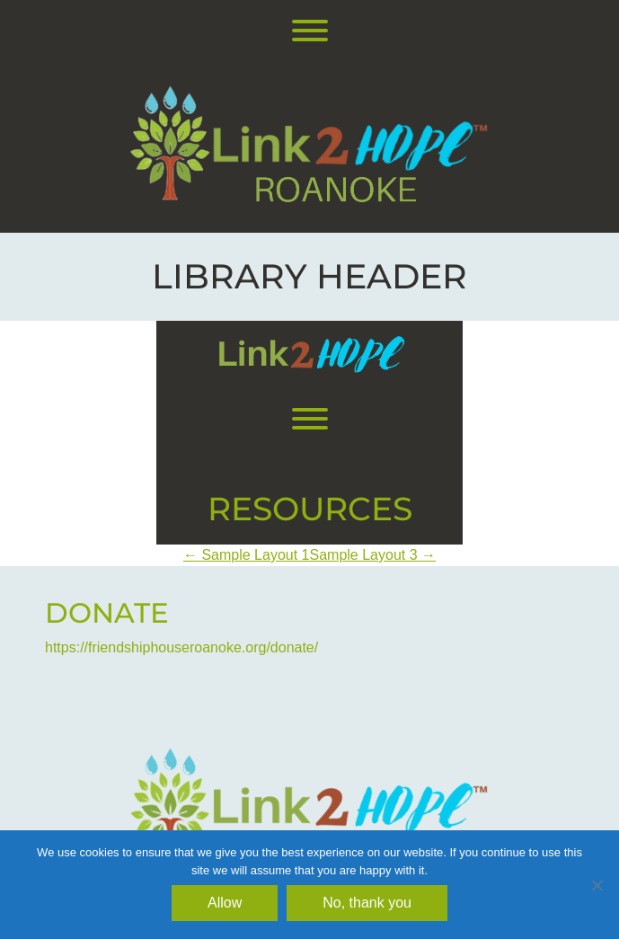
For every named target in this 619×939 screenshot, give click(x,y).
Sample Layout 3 (373, 555)
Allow (225, 902)
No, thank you (367, 902)
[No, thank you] (597, 885)
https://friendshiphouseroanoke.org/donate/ (181, 647)
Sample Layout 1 (246, 555)
